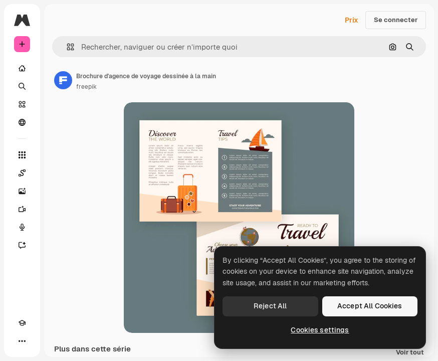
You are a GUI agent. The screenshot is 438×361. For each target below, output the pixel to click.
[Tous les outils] (22, 155)
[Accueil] (22, 68)
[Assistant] (22, 245)
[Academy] (22, 323)
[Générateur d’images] (22, 191)
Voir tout (410, 352)
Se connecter (395, 20)
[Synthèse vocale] (22, 227)
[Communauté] (22, 122)
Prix (351, 20)
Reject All (270, 305)
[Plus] (22, 341)
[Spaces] (22, 173)
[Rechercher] (22, 86)
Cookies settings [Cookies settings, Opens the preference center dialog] (320, 329)
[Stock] (22, 104)
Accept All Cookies (369, 305)
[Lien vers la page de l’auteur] (63, 80)
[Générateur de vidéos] (22, 209)
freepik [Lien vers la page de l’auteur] (86, 87)
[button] (66, 47)
